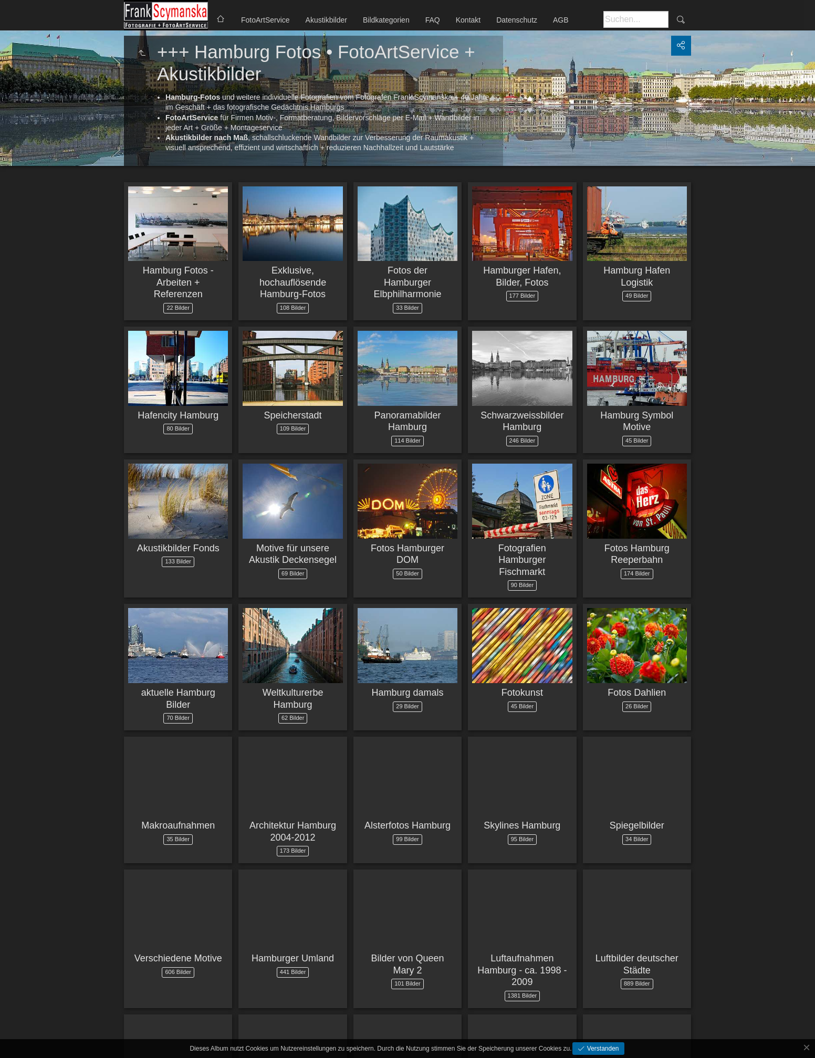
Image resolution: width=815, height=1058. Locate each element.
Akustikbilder (326, 20)
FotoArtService (265, 20)
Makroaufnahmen (178, 825)
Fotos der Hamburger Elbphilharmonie (407, 282)
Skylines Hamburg (522, 825)
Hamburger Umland (293, 958)
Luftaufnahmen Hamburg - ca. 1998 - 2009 (522, 970)
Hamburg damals (407, 692)
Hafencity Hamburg (178, 415)
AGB (561, 20)
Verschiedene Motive (178, 958)
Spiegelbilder (637, 825)
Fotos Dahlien (637, 692)
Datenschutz (516, 20)
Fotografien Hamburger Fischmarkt (522, 560)
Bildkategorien (386, 20)
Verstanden (602, 1048)
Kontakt (468, 20)
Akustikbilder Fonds (178, 548)
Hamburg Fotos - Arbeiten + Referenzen (178, 282)
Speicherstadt (293, 415)
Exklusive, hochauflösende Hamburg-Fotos (292, 282)
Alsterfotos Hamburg (407, 825)
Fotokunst (522, 692)
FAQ (432, 20)
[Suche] (635, 19)
